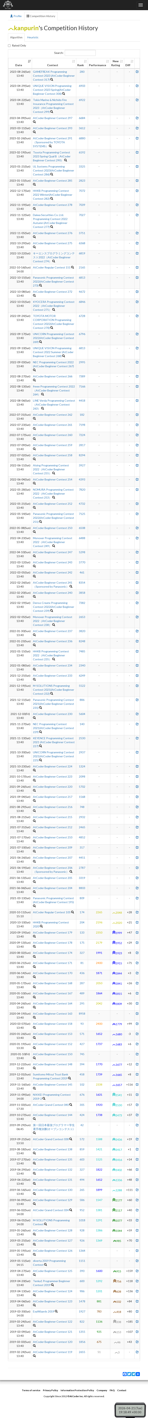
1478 (82, 1301)
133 (82, 932)
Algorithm (16, 37)
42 (82, 1125)
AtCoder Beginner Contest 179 (52, 932)
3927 (82, 465)
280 (82, 71)
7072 (82, 190)
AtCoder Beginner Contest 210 (52, 837)
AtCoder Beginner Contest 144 (52, 1115)
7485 (82, 651)
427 (82, 1044)
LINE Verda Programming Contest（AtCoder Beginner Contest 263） (54, 404)
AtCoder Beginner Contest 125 (52, 1271)
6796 (82, 334)
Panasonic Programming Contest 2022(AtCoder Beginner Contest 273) (53, 281)
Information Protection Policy (77, 1390)
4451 (82, 857)
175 (82, 942)
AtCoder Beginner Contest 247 (52, 552)
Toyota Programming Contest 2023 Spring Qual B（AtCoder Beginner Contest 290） (52, 156)
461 (82, 572)
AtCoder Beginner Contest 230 (52, 714)
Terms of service (31, 1390)
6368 (82, 243)
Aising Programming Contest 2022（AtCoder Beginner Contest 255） (51, 469)
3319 (82, 877)
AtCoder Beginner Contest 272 (52, 291)
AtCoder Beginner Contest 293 (52, 128)
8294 (82, 455)
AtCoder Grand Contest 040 (51, 1104)
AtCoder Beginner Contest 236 (52, 641)
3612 (82, 128)
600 (82, 1281)
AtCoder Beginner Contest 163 (52, 1013)
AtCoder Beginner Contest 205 (52, 877)
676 (82, 1094)
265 (82, 1189)
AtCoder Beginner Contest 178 (52, 942)
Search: (75, 53)
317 (82, 847)
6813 (82, 277)
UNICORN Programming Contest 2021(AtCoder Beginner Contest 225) (53, 756)
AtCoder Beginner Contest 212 (52, 827)
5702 (82, 786)
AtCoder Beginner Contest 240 (52, 592)
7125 (82, 513)
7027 (82, 215)
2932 (82, 817)
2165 (82, 267)
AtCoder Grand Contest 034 (51, 1210)
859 (82, 1149)
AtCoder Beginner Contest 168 (52, 983)
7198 (82, 424)
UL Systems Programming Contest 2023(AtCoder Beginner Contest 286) (53, 170)
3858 (82, 592)
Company (102, 1390)
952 (82, 1210)
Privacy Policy (50, 1390)
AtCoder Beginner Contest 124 (52, 1291)
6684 (82, 118)
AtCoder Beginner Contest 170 (52, 973)
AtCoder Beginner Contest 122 (52, 1321)
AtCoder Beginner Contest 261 (52, 424)
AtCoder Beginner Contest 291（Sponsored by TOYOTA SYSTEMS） (52, 142)
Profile (16, 16)
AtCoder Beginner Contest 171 (52, 963)
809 (82, 898)
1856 (82, 1341)
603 (82, 1159)
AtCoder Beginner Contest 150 (52, 1054)
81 (82, 963)
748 (82, 807)
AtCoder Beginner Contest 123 (52, 1301)
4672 (82, 291)
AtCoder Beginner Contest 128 (52, 1230)
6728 (82, 316)
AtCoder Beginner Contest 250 (52, 528)
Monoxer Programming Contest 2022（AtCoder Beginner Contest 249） (52, 542)
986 (82, 1291)
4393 (82, 479)
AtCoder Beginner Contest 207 (52, 857)
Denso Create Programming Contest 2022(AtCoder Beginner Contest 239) (53, 606)
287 (82, 983)
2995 (82, 362)
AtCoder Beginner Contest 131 (52, 1179)
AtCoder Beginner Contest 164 (52, 1003)
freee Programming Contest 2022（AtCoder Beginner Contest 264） (54, 390)
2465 (82, 827)
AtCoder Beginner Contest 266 (52, 376)
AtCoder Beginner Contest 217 (52, 796)
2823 (82, 180)
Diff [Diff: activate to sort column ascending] (127, 65)
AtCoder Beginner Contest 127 (52, 1240)
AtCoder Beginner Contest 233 (52, 675)
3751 (82, 233)
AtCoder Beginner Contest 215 (52, 817)
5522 (82, 685)
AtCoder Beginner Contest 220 (52, 786)
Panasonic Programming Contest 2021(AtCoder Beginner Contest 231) (53, 703)
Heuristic (33, 37)
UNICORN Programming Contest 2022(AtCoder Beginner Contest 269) (53, 338)
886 (82, 699)
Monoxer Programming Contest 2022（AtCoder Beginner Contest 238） (52, 621)
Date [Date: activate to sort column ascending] (18, 65)
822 (82, 1321)
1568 (82, 796)
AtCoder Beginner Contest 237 (52, 631)
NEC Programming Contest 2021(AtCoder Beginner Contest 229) (53, 728)
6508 (82, 528)
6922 (82, 100)
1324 (82, 766)
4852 (82, 837)
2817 (82, 445)
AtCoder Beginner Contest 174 (52, 952)
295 (82, 1003)
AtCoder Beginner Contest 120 (52, 1341)
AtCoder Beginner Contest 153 (52, 1033)
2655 (82, 1352)
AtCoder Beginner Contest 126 (52, 1250)
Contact (121, 1390)
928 (82, 1230)
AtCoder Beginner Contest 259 (52, 445)
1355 (82, 1331)
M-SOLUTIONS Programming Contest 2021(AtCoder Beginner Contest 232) (53, 689)
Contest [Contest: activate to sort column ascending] (52, 65)
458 (82, 1074)
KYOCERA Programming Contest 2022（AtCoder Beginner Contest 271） (53, 305)
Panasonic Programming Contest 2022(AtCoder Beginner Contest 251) (53, 517)
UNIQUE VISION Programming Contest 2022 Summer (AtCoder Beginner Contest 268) (53, 352)
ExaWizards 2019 (43, 1311)
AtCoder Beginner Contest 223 (52, 776)
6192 (82, 152)
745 (82, 1054)
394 (82, 1064)
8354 (82, 582)
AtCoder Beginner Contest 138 (52, 1149)
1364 (82, 1250)
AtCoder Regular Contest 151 (52, 267)
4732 (82, 503)
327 (82, 952)
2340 (82, 665)
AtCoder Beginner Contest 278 (52, 204)
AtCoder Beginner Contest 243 (52, 562)
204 (82, 922)
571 (82, 1033)
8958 (82, 1013)
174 (82, 912)
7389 (82, 376)
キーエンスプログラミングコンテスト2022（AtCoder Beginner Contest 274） (54, 257)
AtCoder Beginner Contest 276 (52, 233)
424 (82, 1115)
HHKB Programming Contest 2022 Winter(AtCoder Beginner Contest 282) (52, 194)
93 (82, 1023)
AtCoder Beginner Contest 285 (52, 180)
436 (82, 973)
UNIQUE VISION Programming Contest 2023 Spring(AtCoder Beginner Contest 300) (52, 89)
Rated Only (17, 45)
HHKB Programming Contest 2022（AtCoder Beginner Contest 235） (51, 655)
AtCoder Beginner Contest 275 (52, 243)
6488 (82, 538)
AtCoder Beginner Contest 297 (52, 118)
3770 (82, 562)
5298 (82, 552)
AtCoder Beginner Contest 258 (52, 455)
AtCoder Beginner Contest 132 (52, 1169)
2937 (82, 752)
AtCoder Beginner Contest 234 (52, 665)
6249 (82, 675)
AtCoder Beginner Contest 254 (52, 479)
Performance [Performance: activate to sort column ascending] (97, 65)
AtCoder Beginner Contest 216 (52, 807)
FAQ (112, 1390)
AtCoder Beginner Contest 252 (52, 503)
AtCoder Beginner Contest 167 (52, 993)
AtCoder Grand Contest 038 (51, 1139)
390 (82, 1271)
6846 (82, 301)
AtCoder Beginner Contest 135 (52, 1159)
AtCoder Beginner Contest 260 (52, 435)
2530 (82, 738)
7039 (82, 204)
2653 (82, 617)
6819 (82, 253)
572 (82, 1139)
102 (82, 1084)
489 (82, 993)
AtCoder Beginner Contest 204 (52, 888)
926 (82, 1240)
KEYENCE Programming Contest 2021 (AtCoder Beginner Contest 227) (54, 742)
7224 (82, 435)
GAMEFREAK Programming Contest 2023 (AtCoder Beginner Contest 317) (54, 75)
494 (82, 1179)
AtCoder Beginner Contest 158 (52, 1023)
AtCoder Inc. (76, 1396)
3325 (82, 166)
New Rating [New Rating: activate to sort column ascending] (115, 63)
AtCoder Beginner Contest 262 (52, 414)
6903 (82, 85)
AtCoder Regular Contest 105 (52, 912)
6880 (82, 138)
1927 (82, 1311)
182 (82, 414)
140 (82, 724)
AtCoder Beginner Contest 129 (52, 1200)
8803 (82, 888)
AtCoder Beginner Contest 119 (52, 1352)
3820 (82, 631)
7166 (82, 386)
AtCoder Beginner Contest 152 (52, 1044)
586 (82, 1200)
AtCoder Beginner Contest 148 (52, 1064)
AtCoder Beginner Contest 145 (52, 1084)
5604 (82, 714)
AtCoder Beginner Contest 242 (52, 572)
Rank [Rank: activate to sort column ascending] (80, 65)
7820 (82, 489)
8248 (82, 641)
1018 (82, 1220)
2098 (82, 776)
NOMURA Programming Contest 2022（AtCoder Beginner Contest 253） (53, 493)
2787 (82, 867)
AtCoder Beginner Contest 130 (52, 1189)
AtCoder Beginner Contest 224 (52, 766)
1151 (82, 1260)
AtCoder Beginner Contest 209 (52, 847)
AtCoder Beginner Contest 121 (52, 1331)
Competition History (40, 16)
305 (82, 1104)
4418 (82, 400)
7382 (82, 602)
